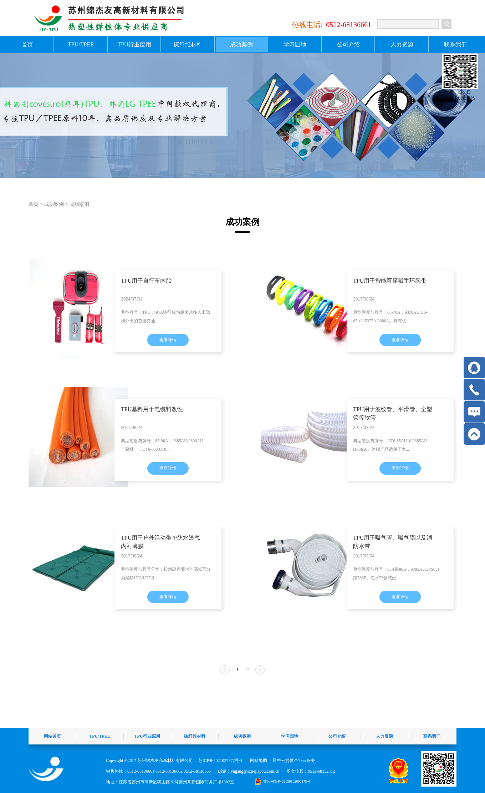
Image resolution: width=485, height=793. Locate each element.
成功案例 (54, 204)
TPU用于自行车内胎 (146, 281)
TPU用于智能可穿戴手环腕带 (390, 281)
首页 (27, 44)
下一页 (260, 670)
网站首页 (52, 736)
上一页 (225, 670)
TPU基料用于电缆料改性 (152, 409)
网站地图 (257, 760)
